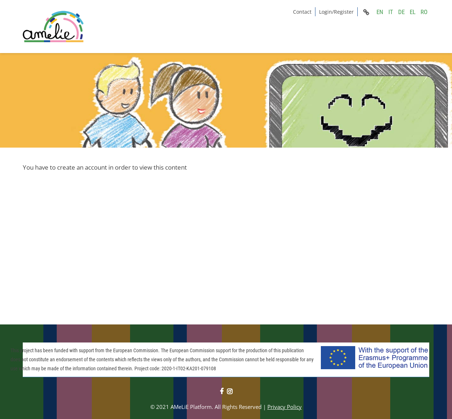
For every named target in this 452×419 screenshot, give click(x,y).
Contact (302, 11)
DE (401, 12)
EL (413, 12)
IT (390, 12)
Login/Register (336, 11)
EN (379, 12)
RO (424, 12)
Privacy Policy (284, 406)
